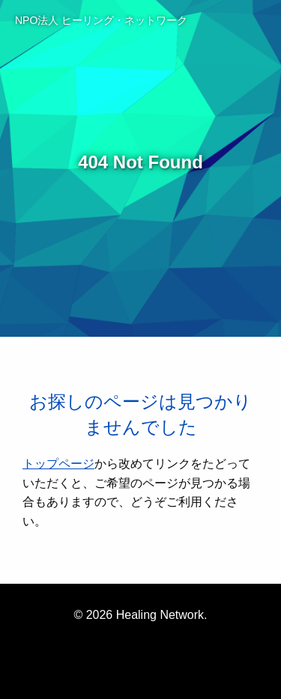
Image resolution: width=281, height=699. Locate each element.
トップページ (58, 463)
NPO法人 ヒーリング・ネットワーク (101, 20)
